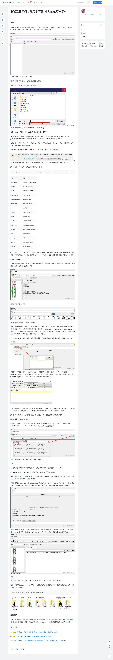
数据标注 (29, 2)
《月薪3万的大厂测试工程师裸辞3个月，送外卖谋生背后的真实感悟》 (37, 632)
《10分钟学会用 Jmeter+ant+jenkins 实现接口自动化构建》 (34, 636)
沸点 (19, 2)
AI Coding (36, 2)
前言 (82, 29)
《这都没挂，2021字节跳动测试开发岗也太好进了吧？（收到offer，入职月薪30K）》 (42, 641)
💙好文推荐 (84, 36)
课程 (23, 2)
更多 (42, 2)
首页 (14, 2)
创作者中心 (97, 2)
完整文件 (83, 33)
